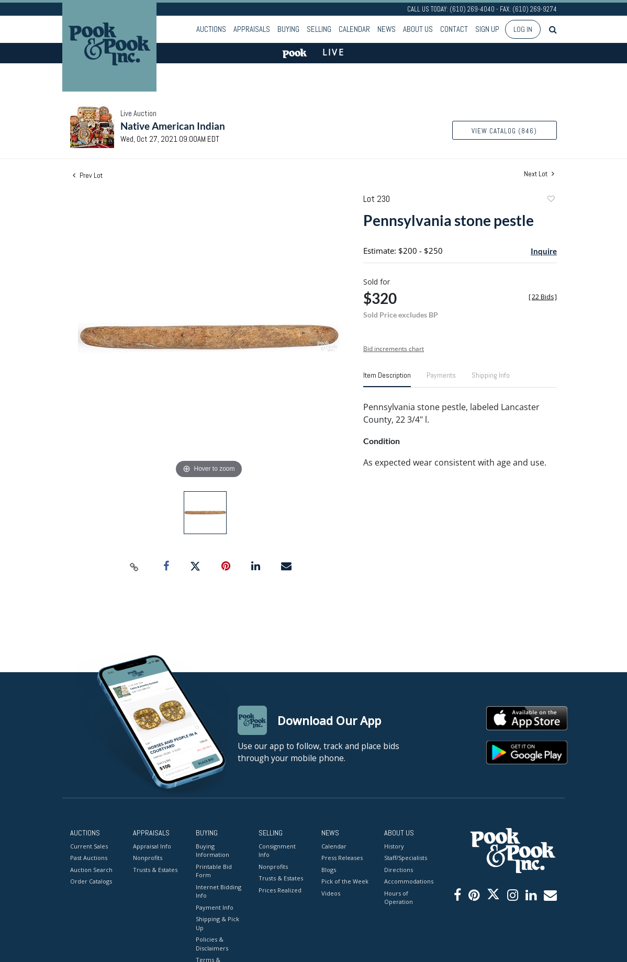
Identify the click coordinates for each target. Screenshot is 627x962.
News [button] (386, 29)
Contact (454, 29)
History (394, 846)
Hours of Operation (398, 897)
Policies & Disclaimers (212, 943)
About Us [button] (418, 29)
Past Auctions (88, 858)
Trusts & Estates (155, 870)
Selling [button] (319, 29)
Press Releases (342, 858)
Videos (330, 893)
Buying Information (212, 850)
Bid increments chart (393, 348)
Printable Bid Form (214, 871)
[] (543, 296)
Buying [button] (288, 29)
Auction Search (91, 870)
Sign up (487, 29)
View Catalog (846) (504, 131)
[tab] (387, 379)
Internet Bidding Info (218, 891)
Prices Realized (280, 890)
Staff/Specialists (405, 858)
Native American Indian (172, 126)
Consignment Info (277, 850)
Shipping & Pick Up (217, 923)
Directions (398, 870)
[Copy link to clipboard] (134, 566)
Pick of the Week (344, 881)
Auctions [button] (211, 29)
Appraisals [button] (251, 29)
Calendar (354, 29)
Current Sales (89, 846)
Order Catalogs (91, 881)
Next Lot (539, 173)
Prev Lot (88, 175)
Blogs (328, 870)
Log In (522, 29)
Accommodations (407, 881)
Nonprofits (147, 858)
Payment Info (214, 907)
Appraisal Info (152, 846)
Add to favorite (550, 200)
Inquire (544, 251)
